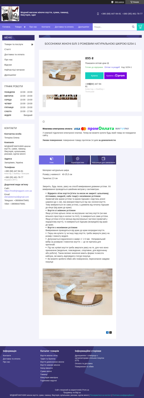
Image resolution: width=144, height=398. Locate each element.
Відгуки (8, 64)
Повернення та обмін (84, 366)
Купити (94, 76)
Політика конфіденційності (123, 395)
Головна (6, 27)
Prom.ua (85, 390)
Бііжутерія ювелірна (49, 377)
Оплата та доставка (83, 363)
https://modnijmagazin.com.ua (18, 191)
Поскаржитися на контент (100, 395)
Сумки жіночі (46, 371)
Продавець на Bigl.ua (72, 393)
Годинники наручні (48, 380)
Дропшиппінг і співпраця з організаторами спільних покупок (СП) (89, 357)
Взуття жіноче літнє (49, 355)
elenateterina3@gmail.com (16, 197)
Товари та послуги (13, 44)
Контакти (46, 27)
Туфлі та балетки (47, 359)
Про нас (33, 27)
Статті (7, 49)
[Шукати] (133, 26)
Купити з (115, 75)
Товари (18, 27)
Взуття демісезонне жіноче (52, 362)
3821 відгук (119, 2)
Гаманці (43, 374)
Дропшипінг (83, 27)
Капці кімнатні (46, 368)
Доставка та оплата (64, 27)
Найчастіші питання (14, 69)
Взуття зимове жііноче (50, 365)
